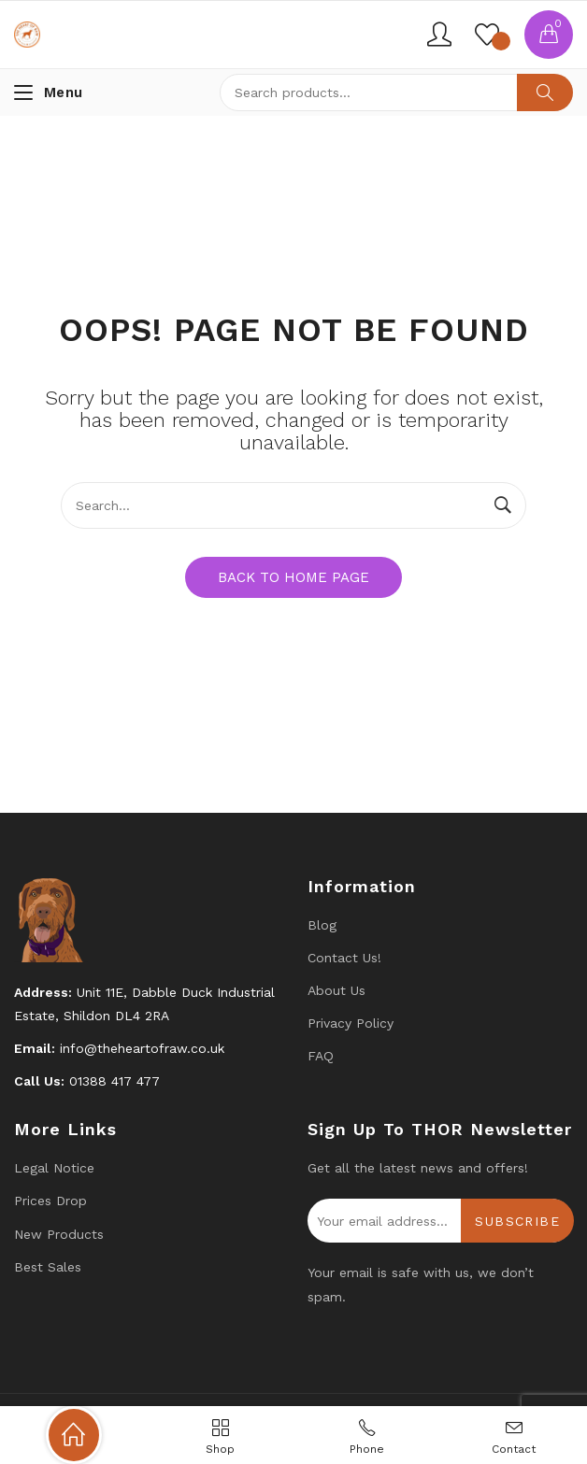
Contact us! (344, 957)
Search (545, 92)
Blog (322, 924)
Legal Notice (54, 1167)
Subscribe (517, 1221)
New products (59, 1234)
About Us (336, 990)
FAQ (321, 1055)
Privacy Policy (351, 1023)
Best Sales (47, 1266)
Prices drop (50, 1200)
